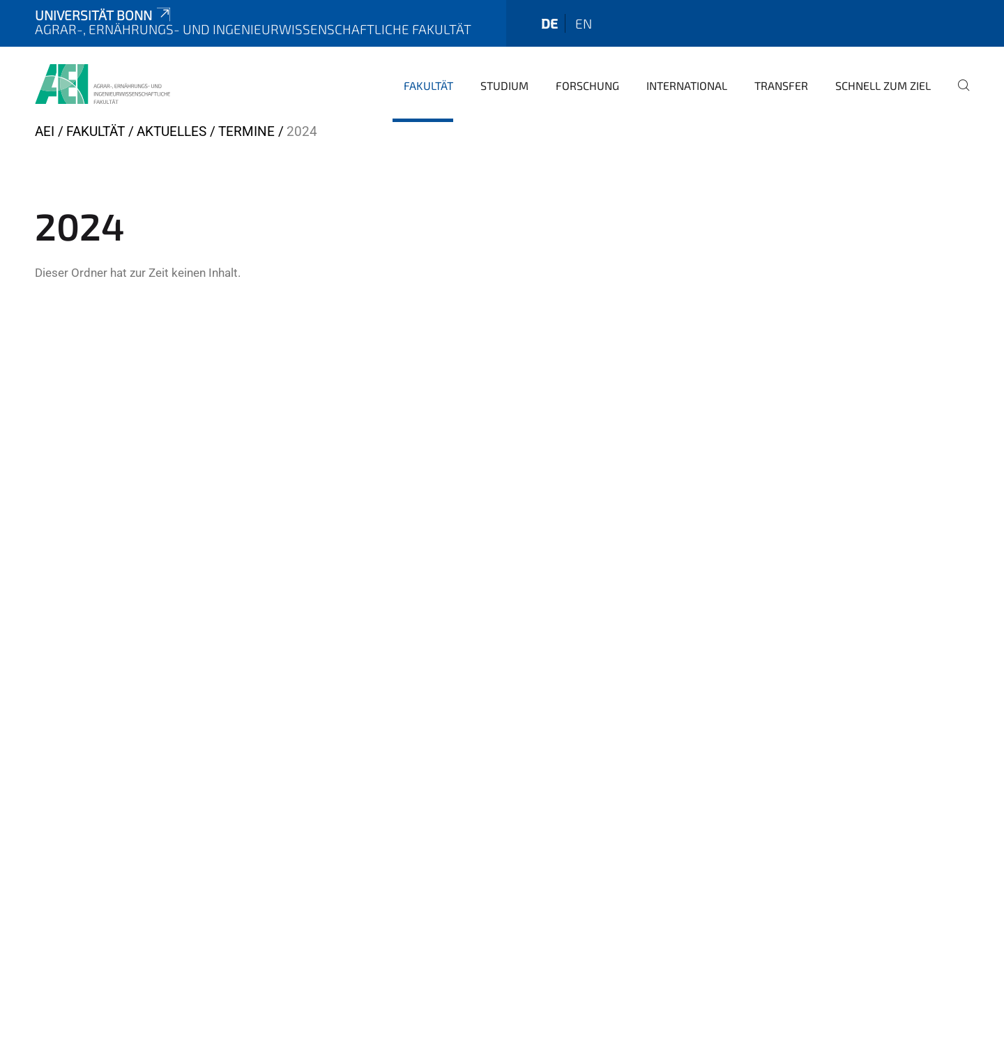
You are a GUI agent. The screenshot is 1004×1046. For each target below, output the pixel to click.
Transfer (781, 85)
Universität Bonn (104, 15)
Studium (504, 85)
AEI (44, 131)
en (583, 23)
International (686, 85)
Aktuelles (171, 131)
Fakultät (428, 85)
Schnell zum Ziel (883, 85)
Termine (246, 131)
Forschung (587, 85)
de (549, 23)
